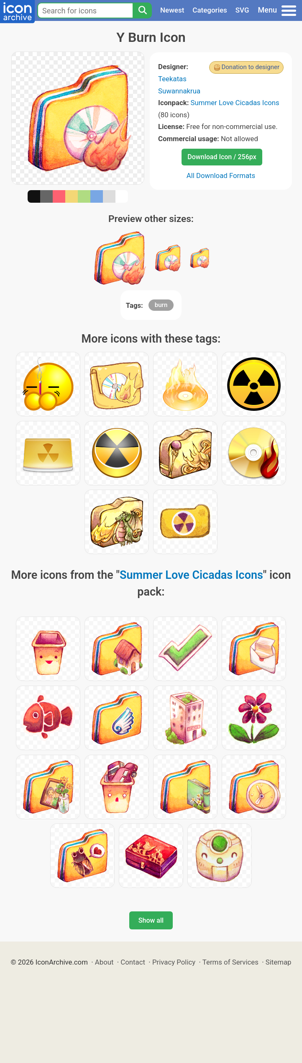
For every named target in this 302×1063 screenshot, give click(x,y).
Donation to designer (250, 67)
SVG (242, 10)
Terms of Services (230, 962)
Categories (209, 10)
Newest (172, 10)
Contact (132, 962)
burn (161, 305)
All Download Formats (221, 175)
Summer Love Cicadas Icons (235, 102)
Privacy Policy (173, 962)
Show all (151, 920)
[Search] (142, 10)
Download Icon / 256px (221, 157)
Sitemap (279, 962)
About (104, 962)
